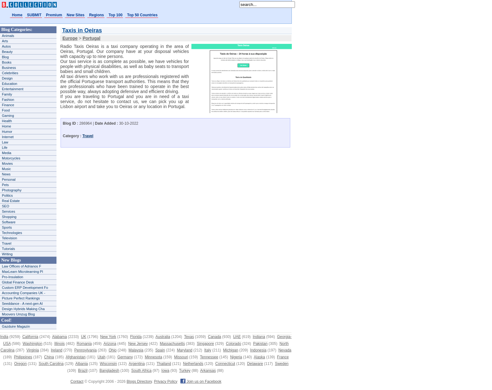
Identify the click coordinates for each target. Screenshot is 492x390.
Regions (96, 15)
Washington (32, 343)
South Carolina (51, 363)
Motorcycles (11, 158)
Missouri (181, 357)
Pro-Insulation (12, 277)
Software (8, 222)
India (4, 337)
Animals (8, 36)
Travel (6, 243)
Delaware (255, 363)
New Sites (76, 15)
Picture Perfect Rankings (21, 298)
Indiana (259, 337)
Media (6, 153)
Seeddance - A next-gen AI (22, 303)
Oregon (20, 363)
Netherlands (193, 363)
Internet (7, 137)
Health (7, 121)
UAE (237, 337)
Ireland (56, 350)
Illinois (59, 343)
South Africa (141, 370)
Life (5, 147)
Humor (7, 131)
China (49, 357)
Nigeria (236, 357)
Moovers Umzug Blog (18, 314)
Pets (5, 185)
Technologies (12, 233)
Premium (54, 15)
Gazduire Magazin (16, 326)
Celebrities (10, 73)
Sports (7, 227)
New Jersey (138, 343)
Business (9, 68)
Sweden (281, 363)
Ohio (112, 350)
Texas (189, 337)
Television (9, 238)
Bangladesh (109, 370)
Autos (6, 46)
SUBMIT (34, 15)
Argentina (137, 363)
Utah (101, 357)
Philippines (23, 357)
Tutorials (8, 249)
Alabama (59, 337)
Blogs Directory (139, 381)
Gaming (8, 115)
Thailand (164, 363)
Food (6, 110)
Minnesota (153, 357)
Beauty (7, 52)
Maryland (184, 350)
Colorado (233, 343)
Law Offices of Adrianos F (21, 266)
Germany (125, 357)
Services (8, 211)
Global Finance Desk (18, 282)
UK (83, 337)
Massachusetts (172, 343)
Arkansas (208, 370)
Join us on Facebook (200, 381)
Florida (136, 337)
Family (7, 94)
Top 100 (115, 15)
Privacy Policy (166, 381)
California (30, 337)
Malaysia (136, 350)
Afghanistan (75, 357)
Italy (207, 350)
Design (7, 78)
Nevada (284, 350)
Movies (7, 163)
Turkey (184, 370)
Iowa (165, 370)
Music (6, 169)
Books (7, 62)
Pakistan (260, 343)
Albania (81, 363)
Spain (160, 350)
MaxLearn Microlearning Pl (22, 271)
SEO (5, 206)
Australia (162, 337)
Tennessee (209, 357)
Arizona (110, 343)
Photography (11, 190)
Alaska (259, 357)
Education (9, 84)
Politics (7, 195)
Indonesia (258, 350)
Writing (7, 254)
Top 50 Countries (142, 15)
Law (5, 142)
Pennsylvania (85, 350)
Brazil (83, 370)
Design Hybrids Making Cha (23, 309)
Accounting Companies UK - (23, 293)
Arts (5, 41)
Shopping (9, 217)
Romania (84, 343)
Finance (8, 105)
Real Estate (11, 201)
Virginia (32, 350)
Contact (77, 381)
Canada (214, 337)
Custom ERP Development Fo (25, 287)
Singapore (205, 343)
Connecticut (225, 363)
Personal (8, 179)
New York (108, 337)
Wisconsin (108, 363)
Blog (5, 57)
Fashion (8, 99)
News (6, 174)
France (283, 357)
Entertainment (12, 89)
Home (17, 15)
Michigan (230, 350)
